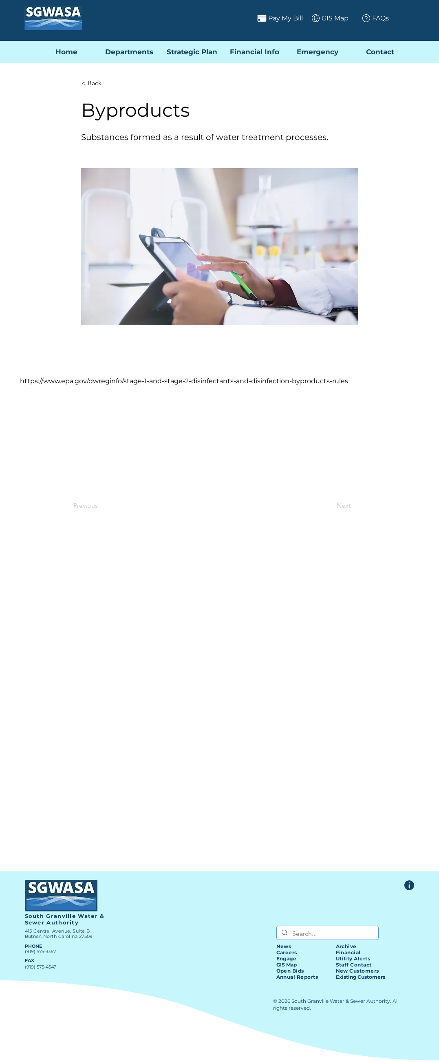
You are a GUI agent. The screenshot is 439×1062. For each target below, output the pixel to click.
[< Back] (108, 83)
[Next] (330, 506)
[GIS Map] (327, 18)
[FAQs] (372, 18)
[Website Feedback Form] (409, 885)
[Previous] (100, 506)
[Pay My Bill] (248, 18)
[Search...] (326, 934)
